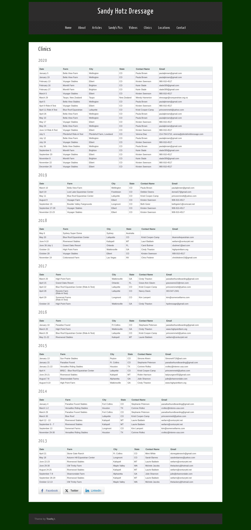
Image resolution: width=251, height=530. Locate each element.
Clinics (148, 28)
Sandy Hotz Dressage (126, 11)
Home (68, 28)
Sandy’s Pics (115, 28)
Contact (181, 28)
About (82, 28)
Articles (97, 28)
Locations (164, 28)
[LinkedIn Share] (93, 490)
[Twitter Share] (72, 490)
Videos (133, 28)
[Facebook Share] (49, 490)
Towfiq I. (51, 518)
